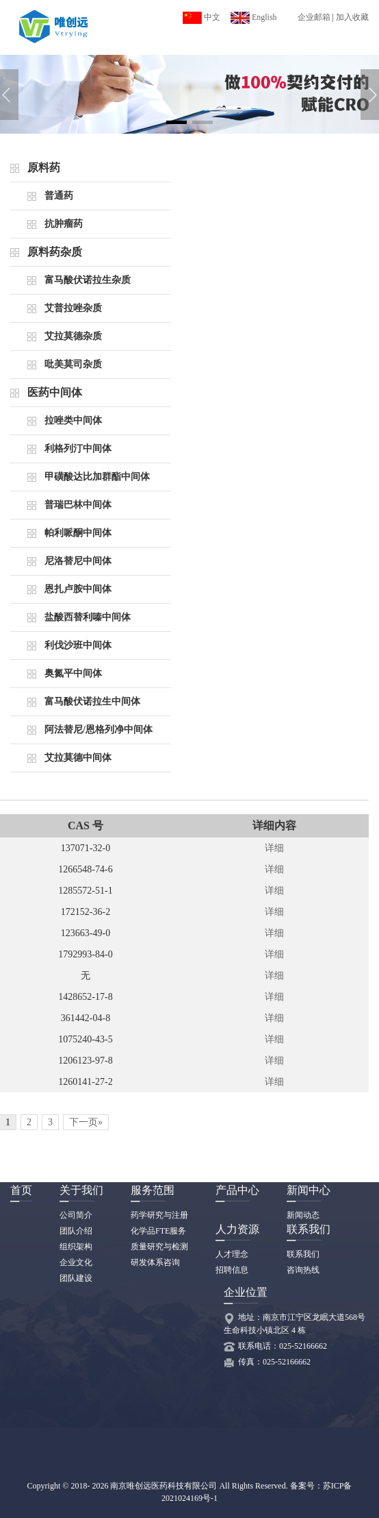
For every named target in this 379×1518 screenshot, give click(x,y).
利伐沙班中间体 (78, 645)
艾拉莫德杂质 (73, 336)
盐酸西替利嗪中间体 (87, 617)
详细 (274, 848)
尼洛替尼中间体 (78, 561)
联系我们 (303, 1254)
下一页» (86, 1122)
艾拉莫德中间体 (78, 757)
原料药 (43, 167)
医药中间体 (54, 392)
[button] (176, 122)
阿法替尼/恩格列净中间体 (98, 729)
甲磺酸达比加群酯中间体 (97, 477)
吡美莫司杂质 (73, 364)
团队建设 (76, 1278)
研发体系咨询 (155, 1262)
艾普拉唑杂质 (73, 308)
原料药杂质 (54, 252)
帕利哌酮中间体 (78, 533)
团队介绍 (76, 1231)
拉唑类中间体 (73, 420)
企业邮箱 (314, 17)
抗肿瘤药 (63, 224)
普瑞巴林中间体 (78, 505)
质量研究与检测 (159, 1246)
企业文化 (76, 1262)
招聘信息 (231, 1270)
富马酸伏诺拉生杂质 (87, 280)
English (254, 17)
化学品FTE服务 (158, 1231)
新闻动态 (303, 1215)
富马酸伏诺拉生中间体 (92, 701)
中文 (201, 17)
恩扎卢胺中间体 (78, 589)
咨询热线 (303, 1270)
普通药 (58, 196)
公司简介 (76, 1215)
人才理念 (231, 1254)
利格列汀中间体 (78, 448)
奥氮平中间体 (73, 673)
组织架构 (76, 1246)
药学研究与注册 (159, 1215)
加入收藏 (352, 17)
